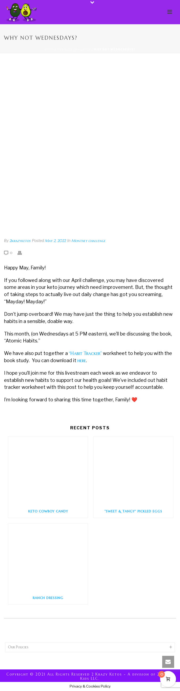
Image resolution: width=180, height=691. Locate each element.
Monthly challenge (74, 49)
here (81, 360)
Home (49, 49)
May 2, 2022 (55, 240)
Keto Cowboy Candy (48, 511)
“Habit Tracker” (85, 353)
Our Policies (18, 647)
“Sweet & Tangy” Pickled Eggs (133, 511)
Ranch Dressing (48, 598)
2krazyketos (19, 240)
